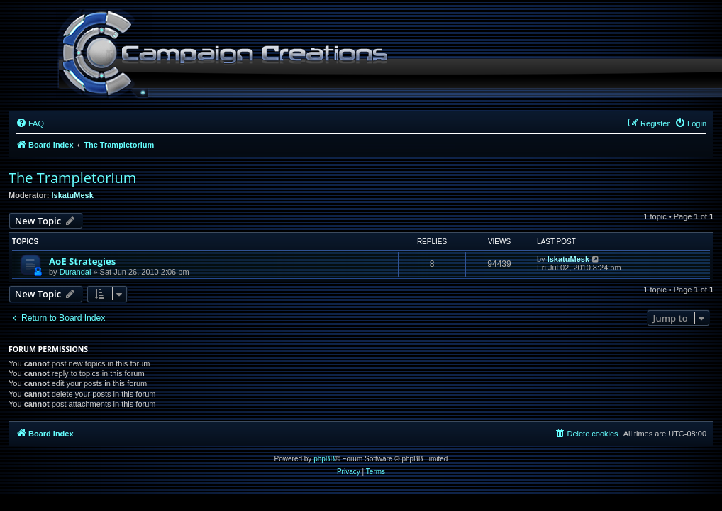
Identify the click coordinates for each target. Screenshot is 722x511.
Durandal (75, 272)
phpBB (324, 459)
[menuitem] (30, 123)
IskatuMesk (73, 195)
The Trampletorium (72, 177)
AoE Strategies (82, 261)
